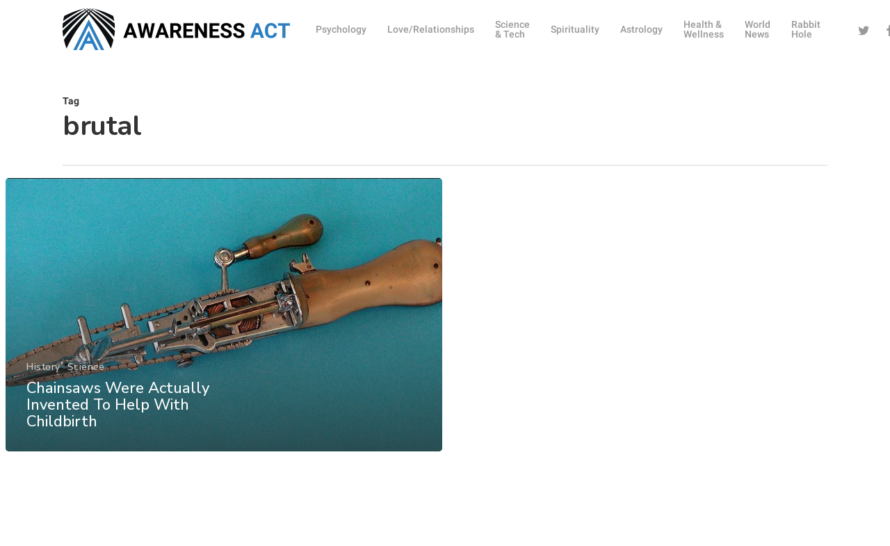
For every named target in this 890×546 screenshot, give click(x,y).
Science (85, 375)
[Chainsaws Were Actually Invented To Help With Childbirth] (223, 323)
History (43, 375)
